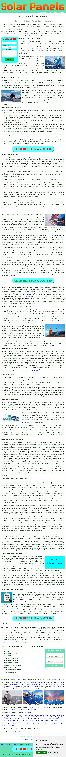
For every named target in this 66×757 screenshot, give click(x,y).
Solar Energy (42, 718)
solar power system (45, 442)
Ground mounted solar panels (44, 364)
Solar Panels (27, 744)
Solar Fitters (29, 720)
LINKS (45, 12)
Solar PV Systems (53, 718)
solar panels (8, 26)
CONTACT (55, 12)
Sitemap (2, 744)
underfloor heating (55, 686)
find (7, 627)
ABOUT (50, 12)
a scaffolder (33, 681)
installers (29, 217)
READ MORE (35, 371)
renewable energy (37, 682)
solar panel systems (34, 611)
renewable (25, 97)
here (29, 712)
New (17, 744)
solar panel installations (53, 128)
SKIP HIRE (15, 681)
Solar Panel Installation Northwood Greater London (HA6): (21, 24)
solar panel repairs (15, 688)
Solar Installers (12, 715)
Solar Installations (52, 715)
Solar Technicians (33, 722)
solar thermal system (34, 87)
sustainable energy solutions (44, 599)
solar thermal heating (30, 686)
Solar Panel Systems (26, 715)
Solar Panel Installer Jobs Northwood (24, 709)
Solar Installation (13, 717)
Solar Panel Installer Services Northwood (22, 646)
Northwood (28, 294)
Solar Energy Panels (28, 717)
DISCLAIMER (61, 12)
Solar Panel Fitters (43, 717)
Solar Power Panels (47, 722)
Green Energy (39, 715)
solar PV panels (59, 582)
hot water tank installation (40, 684)
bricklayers (58, 682)
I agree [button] (38, 752)
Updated (21, 744)
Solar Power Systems (43, 720)
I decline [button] (44, 752)
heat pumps (36, 688)
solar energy (20, 505)
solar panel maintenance (56, 681)
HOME (41, 12)
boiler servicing (14, 684)
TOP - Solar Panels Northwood (11, 731)
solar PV (59, 43)
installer (55, 394)
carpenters (15, 682)
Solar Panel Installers (10, 744)
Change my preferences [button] (53, 752)
